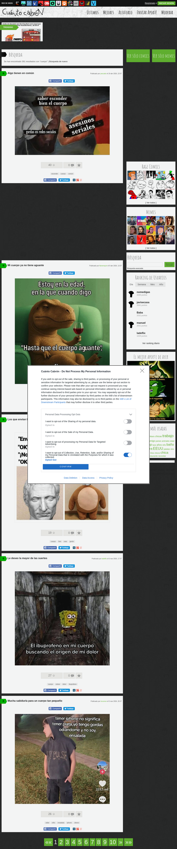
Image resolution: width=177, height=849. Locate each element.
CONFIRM (66, 467)
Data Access (88, 478)
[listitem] (88, 414)
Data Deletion (70, 478)
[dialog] (88, 425)
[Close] (143, 372)
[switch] (128, 421)
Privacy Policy (106, 478)
